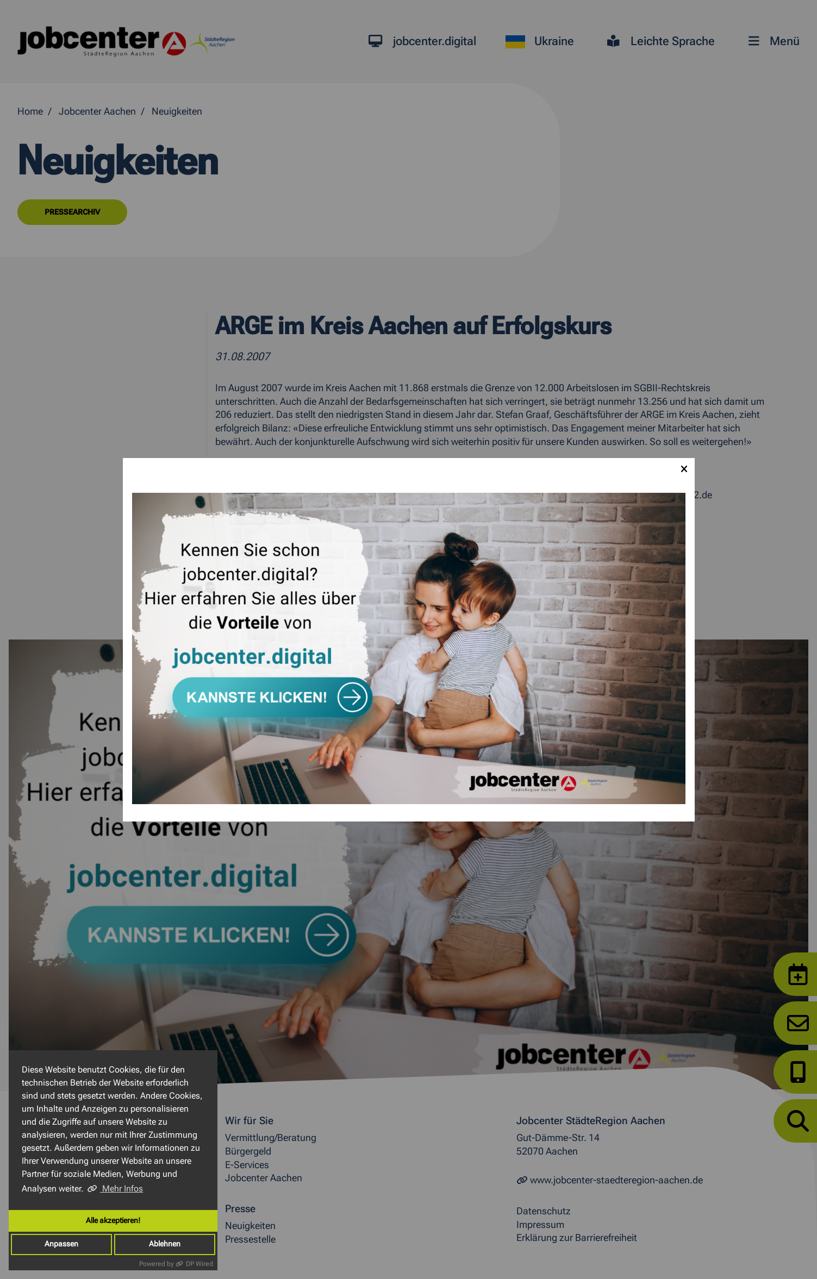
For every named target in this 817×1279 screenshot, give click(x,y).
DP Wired (199, 1264)
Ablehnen (164, 1244)
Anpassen (61, 1244)
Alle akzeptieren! (113, 1220)
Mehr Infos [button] (121, 1188)
